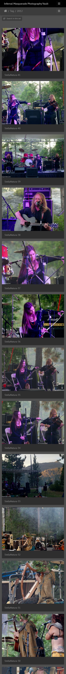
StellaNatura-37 (12, 288)
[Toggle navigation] (59, 4)
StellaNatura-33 (12, 501)
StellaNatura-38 (12, 235)
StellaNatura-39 (12, 181)
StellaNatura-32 (12, 554)
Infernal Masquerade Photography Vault (26, 3)
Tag (12, 11)
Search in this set (12, 18)
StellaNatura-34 (12, 448)
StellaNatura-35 (12, 395)
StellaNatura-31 (12, 607)
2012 (20, 11)
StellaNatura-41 (12, 75)
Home (5, 11)
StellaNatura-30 (12, 660)
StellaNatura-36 (12, 341)
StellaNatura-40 (12, 128)
